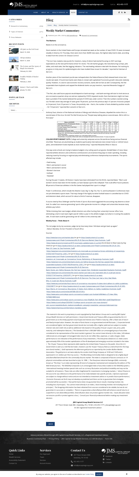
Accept (99, 474)
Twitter (108, 459)
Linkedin (109, 462)
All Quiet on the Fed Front (29, 49)
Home (49, 25)
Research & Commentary (89, 35)
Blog (55, 25)
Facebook (109, 456)
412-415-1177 (122, 4)
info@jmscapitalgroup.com (92, 4)
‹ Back (50, 424)
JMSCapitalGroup (72, 35)
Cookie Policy (89, 474)
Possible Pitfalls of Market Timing (29, 78)
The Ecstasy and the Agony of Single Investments (30, 67)
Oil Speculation (25, 58)
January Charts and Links (29, 87)
